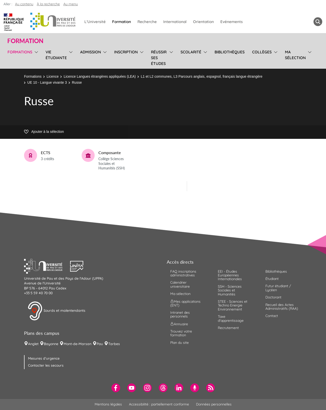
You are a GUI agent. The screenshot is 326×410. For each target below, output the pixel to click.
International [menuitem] (175, 21)
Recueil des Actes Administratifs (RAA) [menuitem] (281, 306)
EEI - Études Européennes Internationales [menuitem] (230, 275)
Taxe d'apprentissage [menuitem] (231, 318)
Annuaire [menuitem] (179, 324)
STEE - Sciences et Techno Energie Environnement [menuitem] (232, 305)
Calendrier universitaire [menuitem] (180, 284)
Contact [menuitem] (271, 316)
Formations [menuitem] (20, 52)
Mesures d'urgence (44, 358)
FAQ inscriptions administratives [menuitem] (183, 273)
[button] (47, 265)
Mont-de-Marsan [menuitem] (77, 344)
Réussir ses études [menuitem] (159, 58)
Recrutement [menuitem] (228, 328)
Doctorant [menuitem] (273, 297)
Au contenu (24, 4)
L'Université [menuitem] (95, 21)
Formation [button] (25, 40)
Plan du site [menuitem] (179, 342)
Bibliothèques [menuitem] (230, 52)
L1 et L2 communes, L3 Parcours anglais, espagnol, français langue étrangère (201, 76)
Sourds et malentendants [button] (56, 311)
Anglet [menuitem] (33, 344)
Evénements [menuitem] (231, 21)
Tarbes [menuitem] (114, 344)
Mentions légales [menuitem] (108, 404)
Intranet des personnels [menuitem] (180, 314)
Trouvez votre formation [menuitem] (181, 333)
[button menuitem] (317, 21)
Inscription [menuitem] (126, 52)
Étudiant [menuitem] (272, 278)
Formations (33, 76)
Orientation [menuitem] (203, 21)
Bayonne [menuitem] (51, 344)
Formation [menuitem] (121, 21)
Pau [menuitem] (100, 344)
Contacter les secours (46, 365)
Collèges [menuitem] (262, 52)
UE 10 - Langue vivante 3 (47, 82)
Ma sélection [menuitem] (295, 55)
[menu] (35, 57)
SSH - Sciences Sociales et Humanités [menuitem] (230, 290)
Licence (53, 76)
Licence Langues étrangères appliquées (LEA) (100, 76)
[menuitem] (116, 388)
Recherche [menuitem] (147, 21)
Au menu (70, 4)
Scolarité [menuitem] (191, 52)
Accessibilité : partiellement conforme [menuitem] (159, 404)
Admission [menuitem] (90, 52)
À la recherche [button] (48, 4)
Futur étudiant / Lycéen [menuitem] (278, 288)
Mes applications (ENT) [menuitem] (185, 303)
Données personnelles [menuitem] (214, 404)
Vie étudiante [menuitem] (56, 55)
